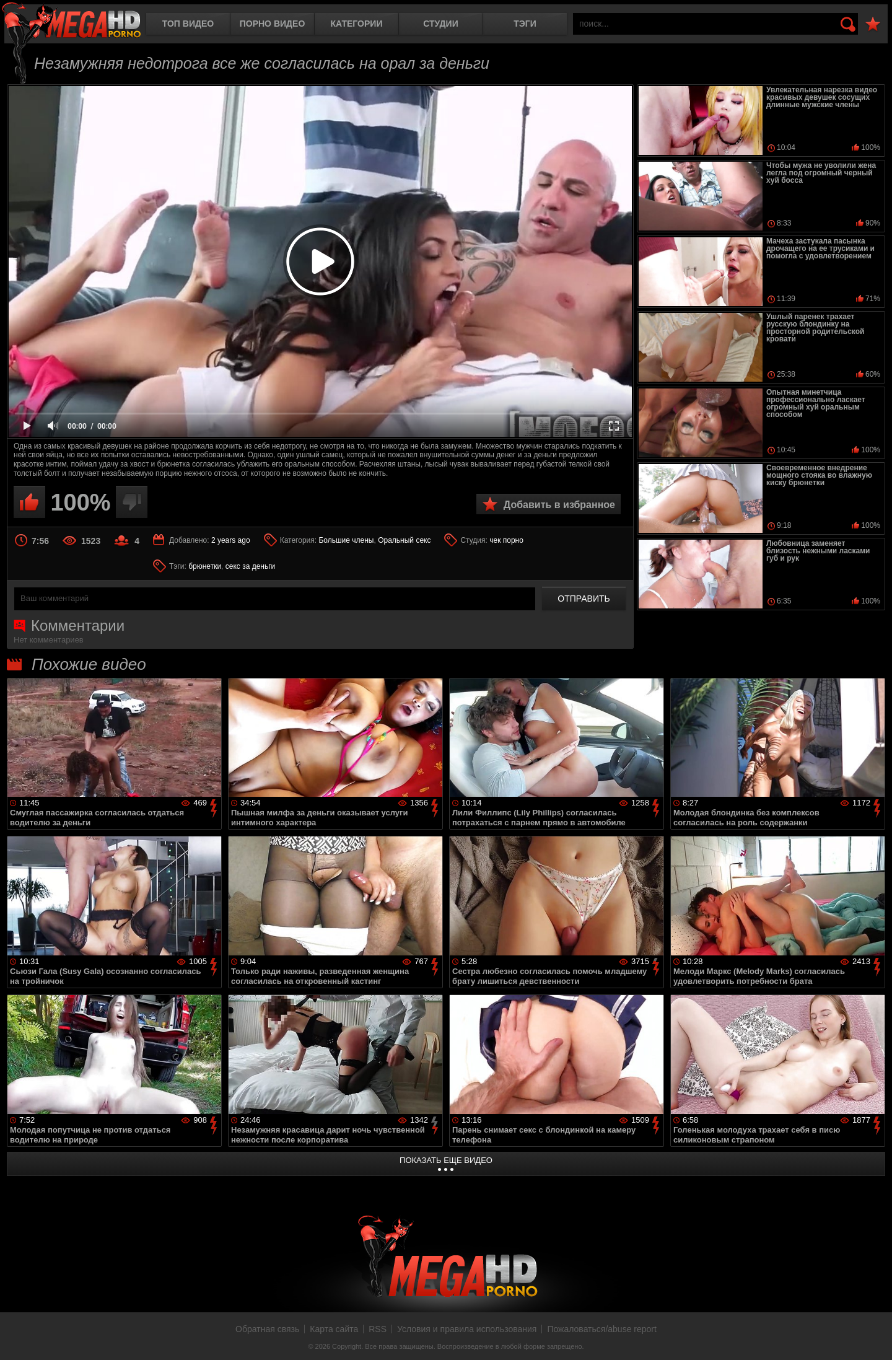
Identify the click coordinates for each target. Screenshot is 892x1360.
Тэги (525, 24)
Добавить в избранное (559, 504)
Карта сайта (334, 1329)
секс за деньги (250, 566)
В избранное (872, 24)
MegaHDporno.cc (71, 21)
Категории (357, 24)
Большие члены (346, 540)
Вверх (873, 1337)
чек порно (506, 540)
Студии (440, 24)
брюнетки (204, 566)
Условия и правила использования (466, 1329)
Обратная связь (267, 1329)
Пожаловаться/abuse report (602, 1329)
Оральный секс (404, 540)
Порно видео (272, 24)
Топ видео (188, 24)
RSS (378, 1329)
